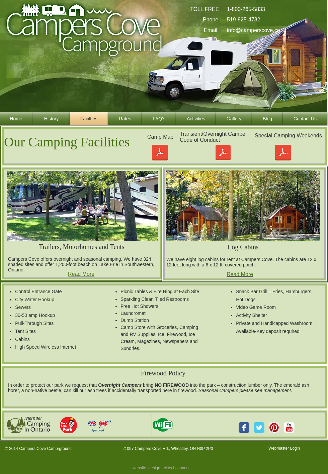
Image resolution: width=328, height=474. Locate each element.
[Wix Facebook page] (244, 427)
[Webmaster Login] (284, 448)
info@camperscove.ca (253, 30)
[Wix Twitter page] (259, 427)
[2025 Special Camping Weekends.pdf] (283, 153)
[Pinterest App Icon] (274, 427)
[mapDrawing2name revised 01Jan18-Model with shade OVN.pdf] (159, 153)
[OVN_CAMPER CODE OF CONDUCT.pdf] (223, 153)
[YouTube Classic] (289, 427)
